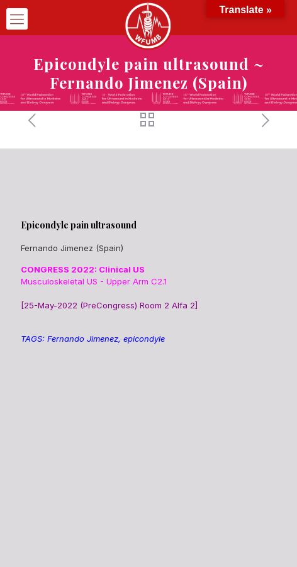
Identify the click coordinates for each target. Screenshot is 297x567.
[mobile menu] (17, 19)
